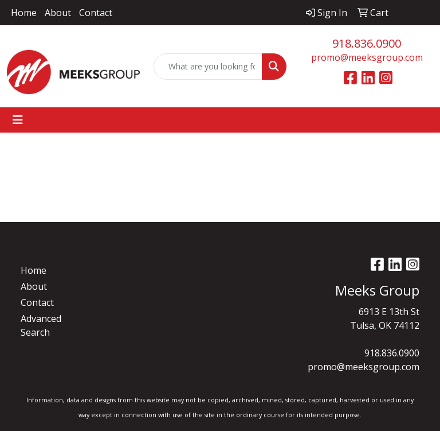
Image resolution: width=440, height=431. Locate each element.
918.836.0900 (366, 43)
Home (24, 12)
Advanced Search (41, 325)
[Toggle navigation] (18, 120)
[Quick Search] (208, 66)
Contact (95, 12)
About (58, 12)
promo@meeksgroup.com (367, 57)
